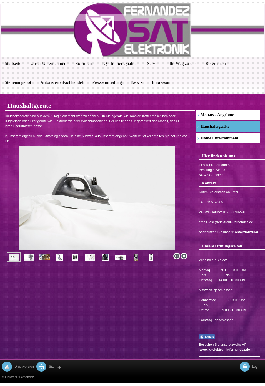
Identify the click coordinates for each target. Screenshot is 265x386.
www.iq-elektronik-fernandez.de (225, 350)
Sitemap (55, 367)
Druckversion (24, 367)
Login (256, 367)
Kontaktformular (245, 232)
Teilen (207, 337)
